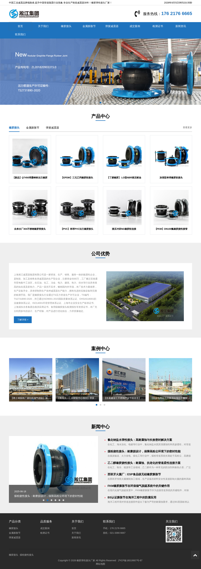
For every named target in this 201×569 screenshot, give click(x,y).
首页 (20, 26)
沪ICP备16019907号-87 (130, 560)
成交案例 (135, 26)
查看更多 (187, 127)
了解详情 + (22, 319)
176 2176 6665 (176, 13)
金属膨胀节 (89, 26)
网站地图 (100, 564)
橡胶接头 (66, 26)
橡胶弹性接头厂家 (86, 560)
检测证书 (157, 26)
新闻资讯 (180, 26)
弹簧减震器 (111, 26)
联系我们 (20, 34)
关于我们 (43, 26)
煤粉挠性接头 (27, 554)
